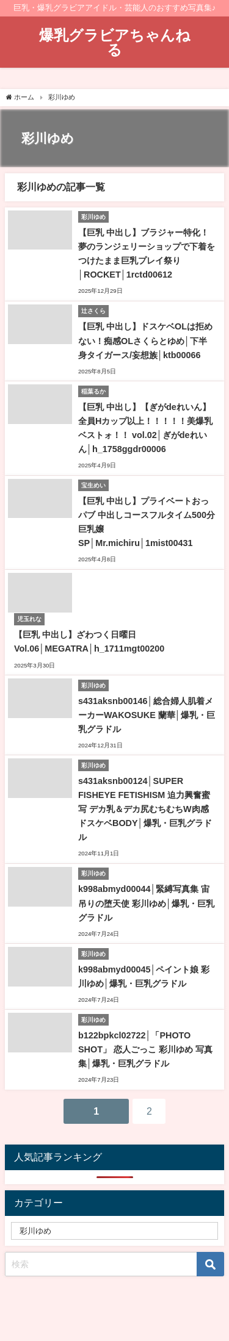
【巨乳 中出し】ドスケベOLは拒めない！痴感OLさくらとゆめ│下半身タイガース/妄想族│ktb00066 (145, 340)
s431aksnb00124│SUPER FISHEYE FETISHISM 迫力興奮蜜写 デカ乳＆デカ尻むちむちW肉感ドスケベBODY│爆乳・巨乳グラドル (145, 809)
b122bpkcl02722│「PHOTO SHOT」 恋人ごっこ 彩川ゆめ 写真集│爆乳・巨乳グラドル (145, 1049)
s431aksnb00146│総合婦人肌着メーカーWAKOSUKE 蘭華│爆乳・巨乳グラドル (146, 715)
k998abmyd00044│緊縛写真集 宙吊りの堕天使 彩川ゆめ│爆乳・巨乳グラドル (146, 903)
